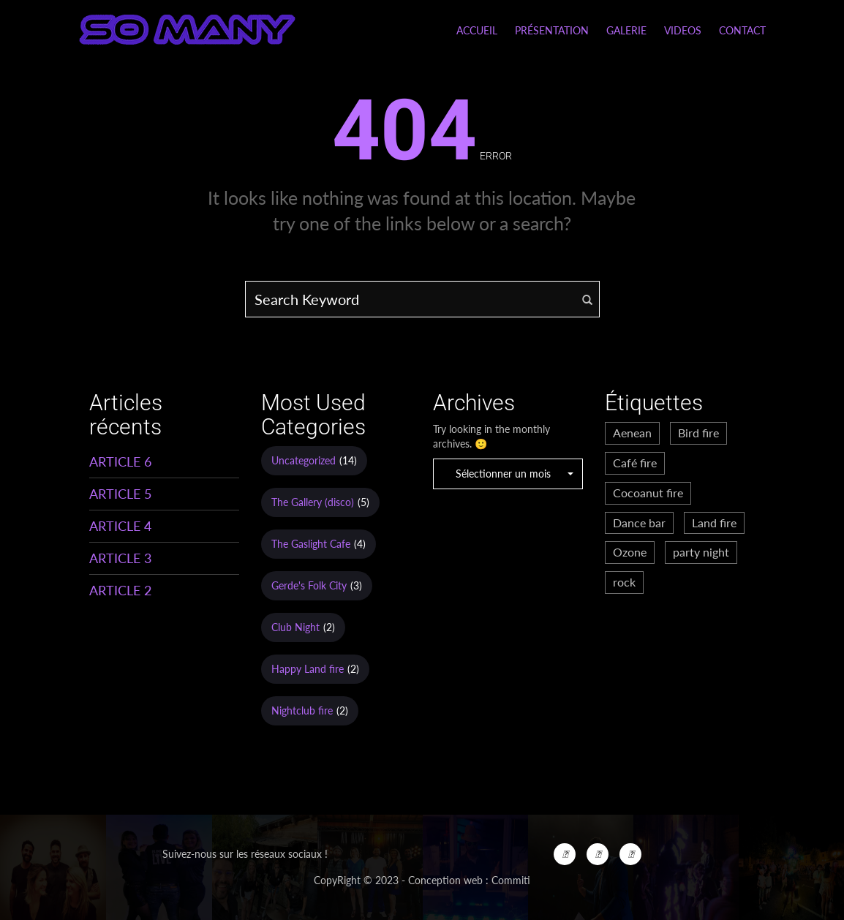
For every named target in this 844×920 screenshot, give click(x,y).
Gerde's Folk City (309, 585)
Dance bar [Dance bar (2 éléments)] (639, 522)
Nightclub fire (302, 710)
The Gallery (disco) (312, 502)
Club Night (295, 627)
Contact (742, 30)
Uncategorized (303, 460)
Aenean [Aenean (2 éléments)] (632, 433)
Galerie (626, 30)
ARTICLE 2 (120, 590)
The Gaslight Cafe (310, 544)
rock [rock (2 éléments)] (624, 582)
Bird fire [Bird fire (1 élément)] (698, 433)
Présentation (552, 30)
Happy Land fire (307, 669)
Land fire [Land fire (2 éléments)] (714, 522)
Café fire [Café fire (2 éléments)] (635, 463)
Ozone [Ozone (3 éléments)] (630, 552)
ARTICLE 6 (120, 461)
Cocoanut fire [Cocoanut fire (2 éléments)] (648, 492)
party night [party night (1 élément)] (701, 552)
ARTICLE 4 (120, 526)
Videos (682, 30)
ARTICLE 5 (120, 494)
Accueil (476, 30)
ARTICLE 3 (120, 558)
